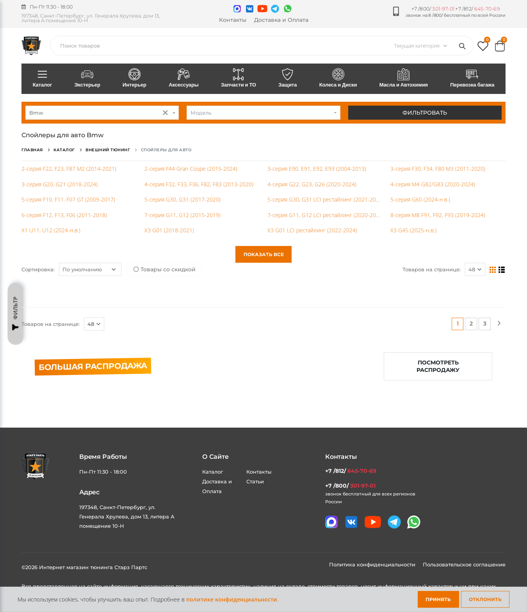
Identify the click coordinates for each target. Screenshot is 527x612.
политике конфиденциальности (231, 599)
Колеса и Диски (338, 78)
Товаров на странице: (431, 269)
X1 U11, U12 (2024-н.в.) (50, 230)
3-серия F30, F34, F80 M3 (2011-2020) (437, 168)
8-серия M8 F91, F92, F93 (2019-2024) (437, 215)
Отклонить (485, 599)
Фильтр (16, 314)
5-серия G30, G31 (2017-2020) (182, 199)
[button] (482, 47)
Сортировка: (38, 269)
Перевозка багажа (472, 78)
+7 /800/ (432, 9)
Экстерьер (87, 78)
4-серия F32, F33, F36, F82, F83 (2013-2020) (198, 184)
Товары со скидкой (165, 269)
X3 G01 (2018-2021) (169, 230)
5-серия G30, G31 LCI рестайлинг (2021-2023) (325, 199)
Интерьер (134, 78)
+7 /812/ (477, 9)
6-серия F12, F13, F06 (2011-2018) (64, 215)
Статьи (255, 481)
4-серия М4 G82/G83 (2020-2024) (432, 184)
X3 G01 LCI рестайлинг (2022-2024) (312, 230)
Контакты (232, 19)
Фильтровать (424, 112)
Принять (438, 599)
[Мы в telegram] (275, 9)
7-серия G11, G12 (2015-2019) (182, 215)
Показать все (264, 254)
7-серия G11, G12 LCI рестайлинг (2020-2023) (325, 215)
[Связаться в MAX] (237, 8)
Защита (288, 78)
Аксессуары (184, 78)
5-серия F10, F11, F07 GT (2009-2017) (68, 199)
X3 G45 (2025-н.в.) (413, 230)
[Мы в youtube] (262, 8)
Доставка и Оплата (281, 19)
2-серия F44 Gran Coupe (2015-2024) (190, 168)
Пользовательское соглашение (464, 564)
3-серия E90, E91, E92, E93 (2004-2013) (316, 168)
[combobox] (102, 112)
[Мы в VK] (250, 9)
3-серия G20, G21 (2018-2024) (59, 184)
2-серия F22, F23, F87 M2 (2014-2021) (68, 168)
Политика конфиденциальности (373, 564)
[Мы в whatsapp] (288, 8)
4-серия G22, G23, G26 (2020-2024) (311, 184)
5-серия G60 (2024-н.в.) (420, 199)
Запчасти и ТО (238, 78)
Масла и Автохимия (403, 78)
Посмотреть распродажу (438, 366)
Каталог (42, 78)
